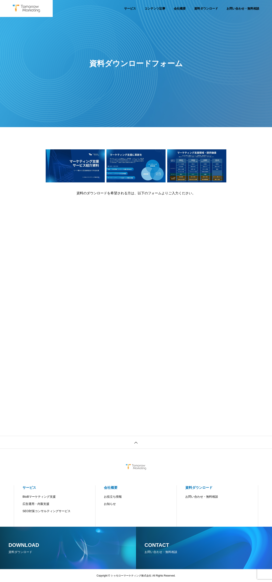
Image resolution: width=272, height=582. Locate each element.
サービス (130, 8)
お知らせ (110, 504)
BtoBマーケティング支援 (39, 496)
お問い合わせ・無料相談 (243, 8)
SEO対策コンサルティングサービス (47, 511)
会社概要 (180, 8)
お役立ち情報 (113, 496)
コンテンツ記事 (154, 8)
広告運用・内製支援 (36, 504)
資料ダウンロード (206, 8)
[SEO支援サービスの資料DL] (135, 303)
